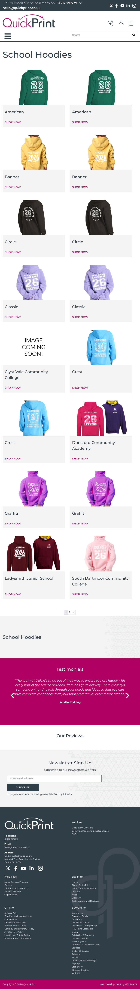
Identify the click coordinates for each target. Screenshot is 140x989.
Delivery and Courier (15, 922)
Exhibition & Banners (83, 935)
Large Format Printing (16, 882)
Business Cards (80, 916)
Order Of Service (80, 951)
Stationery (77, 966)
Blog (74, 894)
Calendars (77, 919)
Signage (76, 963)
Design (8, 885)
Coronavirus (10, 919)
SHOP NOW (13, 122)
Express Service (12, 891)
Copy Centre (10, 894)
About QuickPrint (81, 885)
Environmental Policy (15, 925)
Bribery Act (10, 913)
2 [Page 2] (69, 612)
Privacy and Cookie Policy (17, 938)
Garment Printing (81, 938)
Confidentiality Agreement (18, 916)
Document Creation (82, 827)
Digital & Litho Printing (16, 888)
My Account (121, 23)
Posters (76, 954)
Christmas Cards (80, 922)
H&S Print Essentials (82, 928)
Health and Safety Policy (17, 935)
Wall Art (76, 973)
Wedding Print (79, 941)
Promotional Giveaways (84, 960)
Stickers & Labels (80, 970)
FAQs (74, 834)
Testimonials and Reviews (85, 901)
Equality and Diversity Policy (19, 928)
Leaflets (76, 947)
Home (75, 882)
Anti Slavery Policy (14, 932)
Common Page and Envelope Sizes (90, 831)
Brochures (77, 913)
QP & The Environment (84, 888)
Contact (110, 23)
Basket (131, 23)
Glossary (76, 897)
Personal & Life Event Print (86, 944)
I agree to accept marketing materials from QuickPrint (41, 794)
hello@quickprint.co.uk (22, 8)
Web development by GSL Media (118, 984)
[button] (12, 695)
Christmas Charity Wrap (84, 925)
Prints (75, 957)
